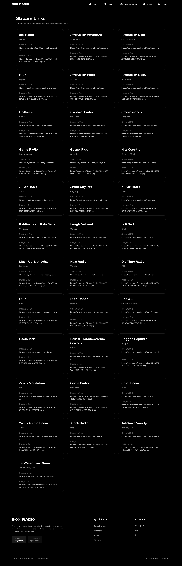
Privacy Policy (152, 558)
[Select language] (163, 4)
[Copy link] (60, 49)
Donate (109, 4)
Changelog (165, 558)
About (147, 4)
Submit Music (100, 526)
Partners (98, 531)
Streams (97, 540)
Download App (128, 4)
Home (93, 4)
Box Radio (20, 4)
